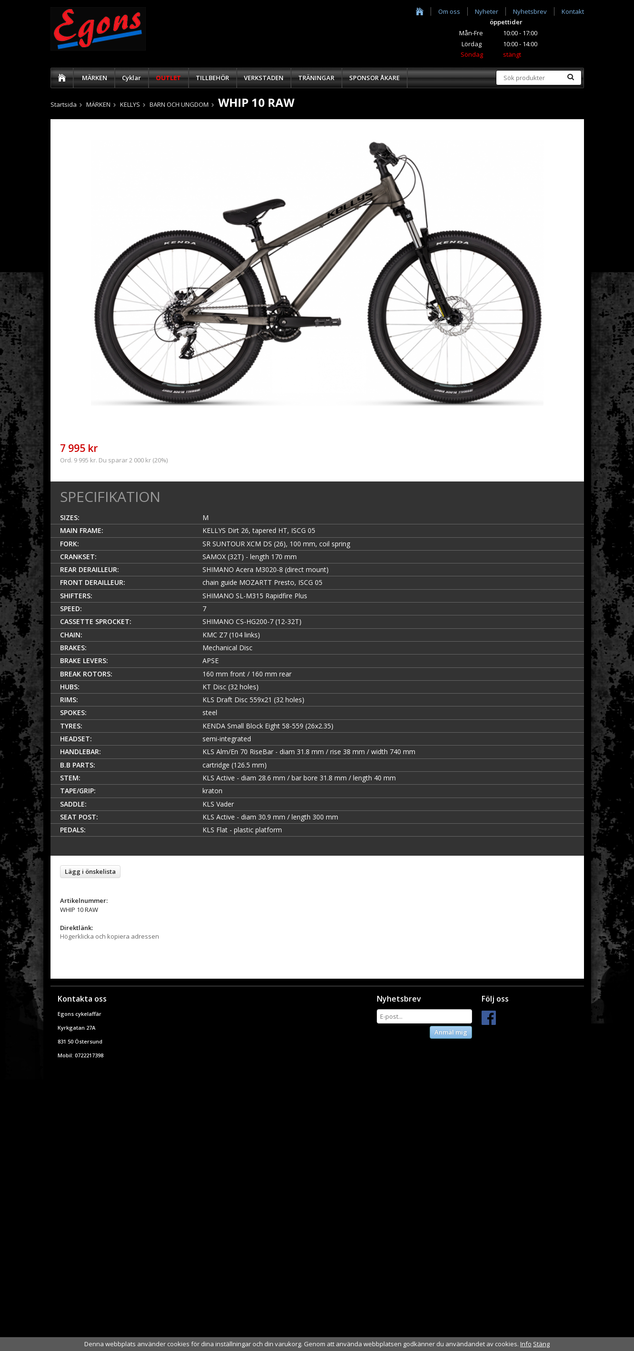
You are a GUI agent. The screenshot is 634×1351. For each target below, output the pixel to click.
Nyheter (486, 11)
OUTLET (168, 77)
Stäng (541, 1344)
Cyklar (131, 77)
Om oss (449, 11)
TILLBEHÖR (212, 77)
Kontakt (573, 11)
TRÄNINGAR (316, 77)
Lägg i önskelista (90, 871)
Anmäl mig (450, 1032)
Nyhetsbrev (530, 11)
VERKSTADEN (263, 77)
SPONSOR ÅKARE (374, 77)
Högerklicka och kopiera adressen (109, 936)
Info (526, 1344)
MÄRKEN (94, 77)
